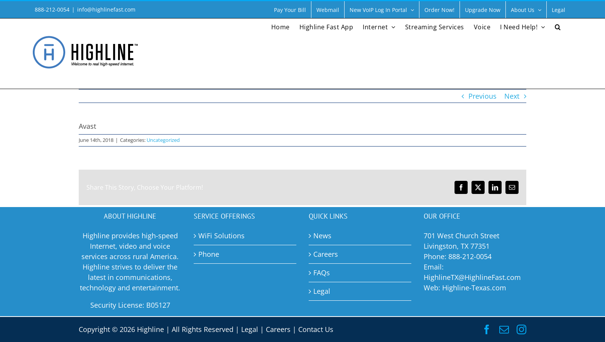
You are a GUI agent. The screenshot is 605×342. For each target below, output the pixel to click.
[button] (558, 26)
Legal (249, 329)
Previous (482, 96)
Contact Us (315, 329)
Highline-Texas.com (474, 287)
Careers (278, 329)
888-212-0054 (470, 256)
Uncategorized (163, 139)
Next (511, 96)
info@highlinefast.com (106, 9)
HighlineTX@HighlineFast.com (472, 277)
